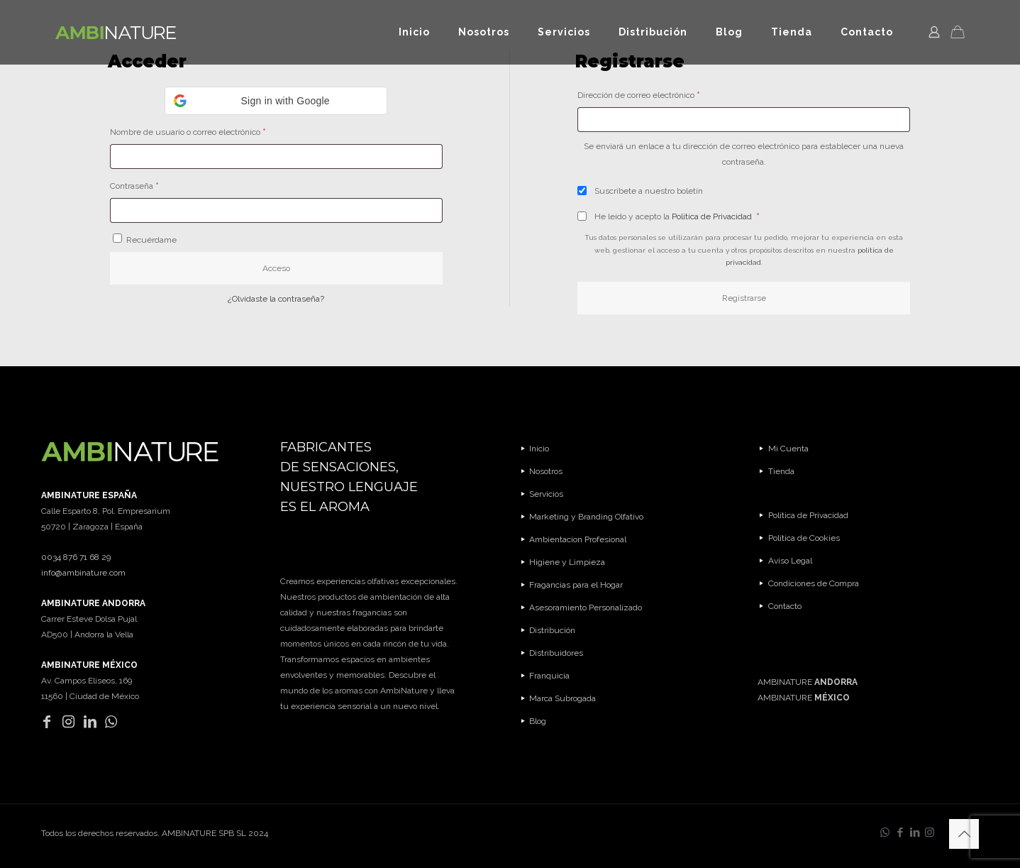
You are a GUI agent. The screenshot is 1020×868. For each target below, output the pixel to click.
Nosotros (545, 471)
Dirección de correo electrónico (658, 93)
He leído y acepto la (668, 216)
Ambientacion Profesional (577, 539)
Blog (537, 721)
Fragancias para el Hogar (576, 585)
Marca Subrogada (562, 698)
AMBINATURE (808, 682)
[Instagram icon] (929, 832)
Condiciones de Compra (813, 583)
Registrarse (744, 298)
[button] (276, 101)
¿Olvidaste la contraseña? (276, 299)
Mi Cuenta (788, 449)
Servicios (546, 494)
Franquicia (549, 676)
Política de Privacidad (713, 216)
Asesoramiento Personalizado (585, 607)
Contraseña (154, 184)
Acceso (276, 268)
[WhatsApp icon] (885, 832)
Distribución (552, 630)
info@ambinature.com (83, 573)
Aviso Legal (790, 561)
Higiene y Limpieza (567, 562)
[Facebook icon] (899, 832)
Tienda (781, 471)
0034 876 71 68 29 (76, 557)
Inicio (539, 449)
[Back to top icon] (964, 834)
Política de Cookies (804, 538)
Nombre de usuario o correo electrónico (208, 130)
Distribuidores (556, 653)
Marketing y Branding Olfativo (586, 517)
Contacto (785, 606)
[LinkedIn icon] (914, 832)
